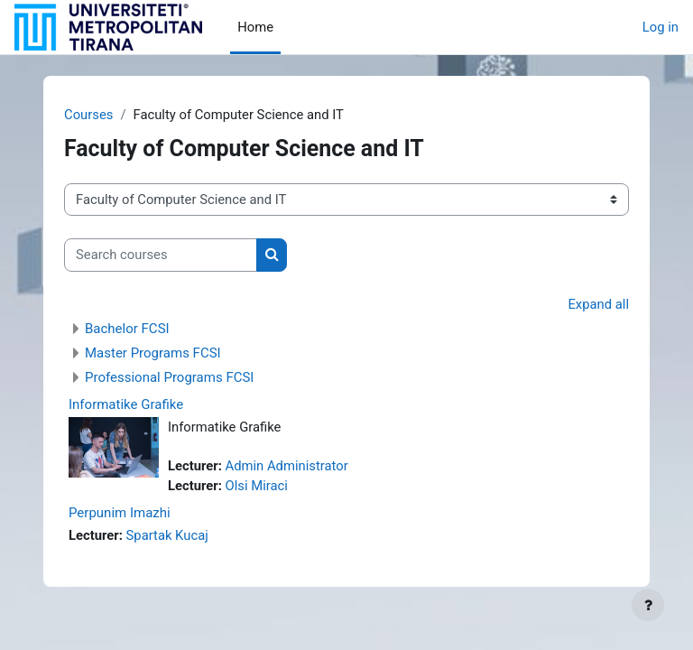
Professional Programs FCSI (169, 377)
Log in (660, 27)
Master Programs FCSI (153, 353)
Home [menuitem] (255, 27)
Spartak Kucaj (167, 535)
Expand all (598, 304)
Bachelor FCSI (127, 328)
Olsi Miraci (257, 486)
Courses (88, 115)
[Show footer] (648, 605)
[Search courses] (160, 254)
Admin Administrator (287, 466)
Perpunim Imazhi (120, 513)
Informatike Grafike (126, 404)
